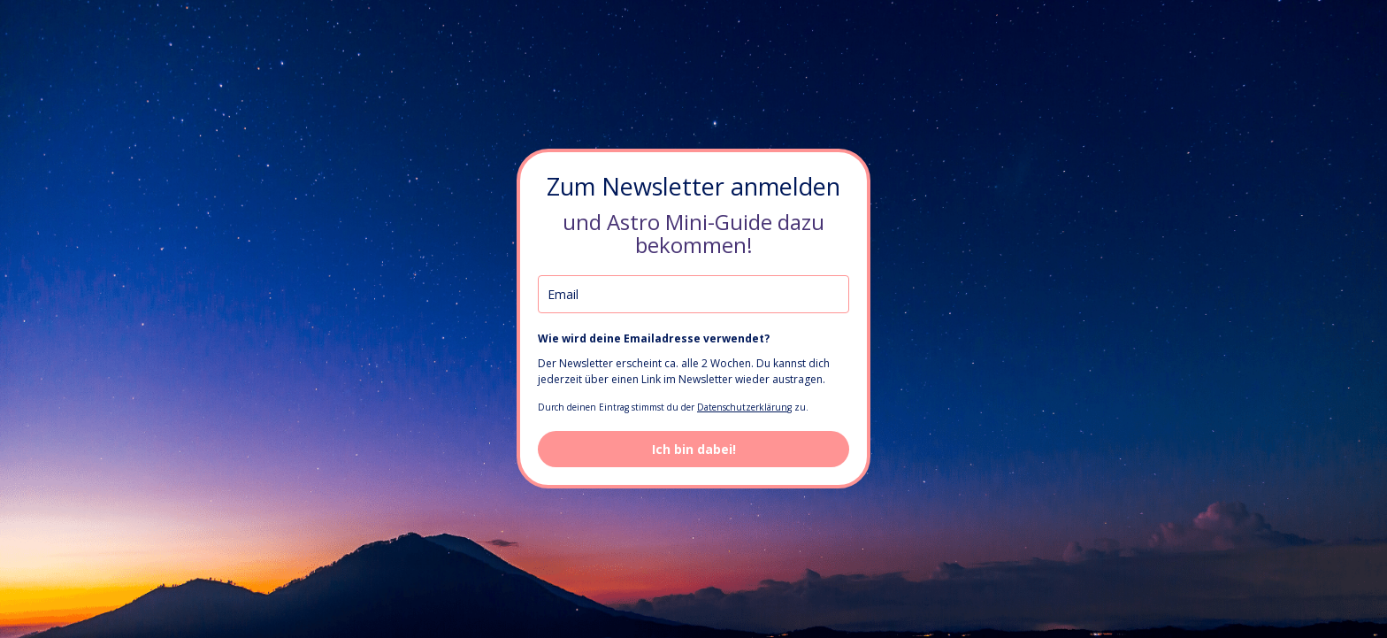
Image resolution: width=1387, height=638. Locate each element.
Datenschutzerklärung (744, 407)
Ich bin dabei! (694, 449)
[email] (693, 294)
